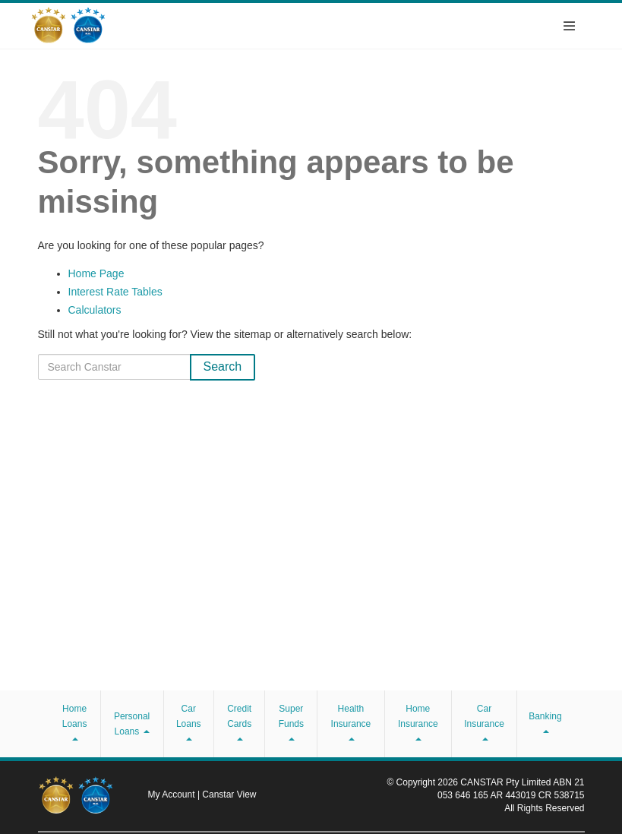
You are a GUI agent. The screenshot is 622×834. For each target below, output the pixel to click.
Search (223, 366)
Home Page (96, 273)
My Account (172, 794)
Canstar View (229, 794)
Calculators (95, 310)
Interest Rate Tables (115, 292)
